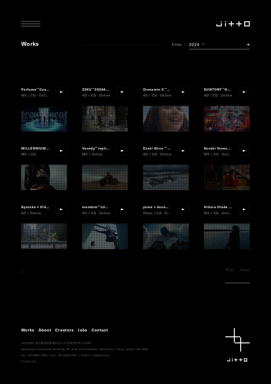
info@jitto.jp (101, 355)
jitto (237, 345)
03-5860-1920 (38, 355)
